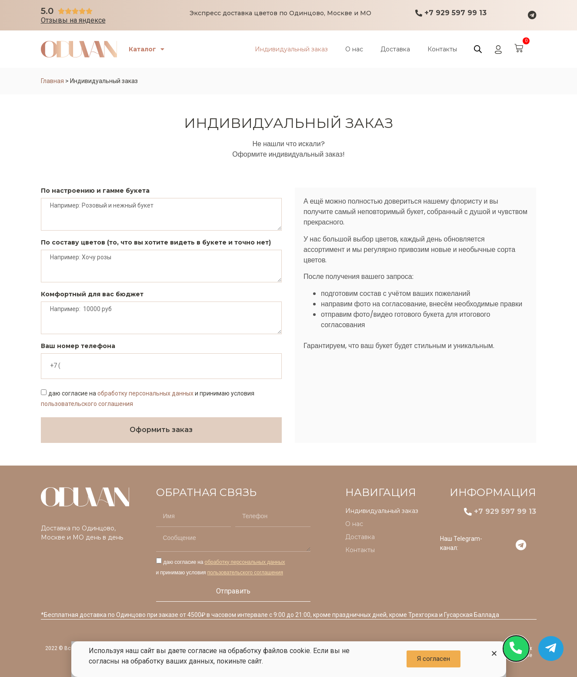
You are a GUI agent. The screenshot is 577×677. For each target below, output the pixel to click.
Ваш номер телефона (78, 346)
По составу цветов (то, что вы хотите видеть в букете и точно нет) (156, 242)
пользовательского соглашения (87, 403)
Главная (52, 80)
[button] (494, 653)
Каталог (148, 49)
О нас (354, 49)
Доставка (395, 49)
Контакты (442, 49)
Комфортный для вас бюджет (92, 294)
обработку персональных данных (145, 393)
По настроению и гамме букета (95, 191)
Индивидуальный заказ (291, 49)
